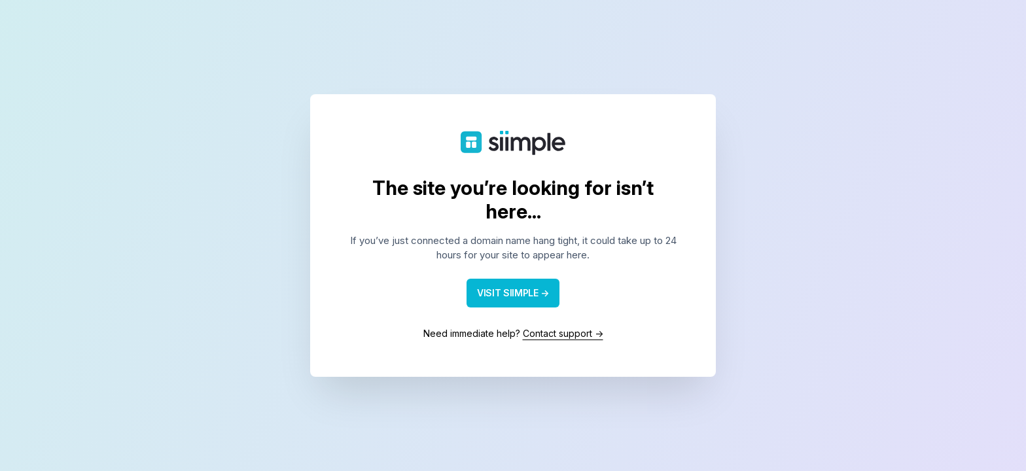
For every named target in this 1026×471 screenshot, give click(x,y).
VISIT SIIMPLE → (513, 292)
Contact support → (563, 333)
